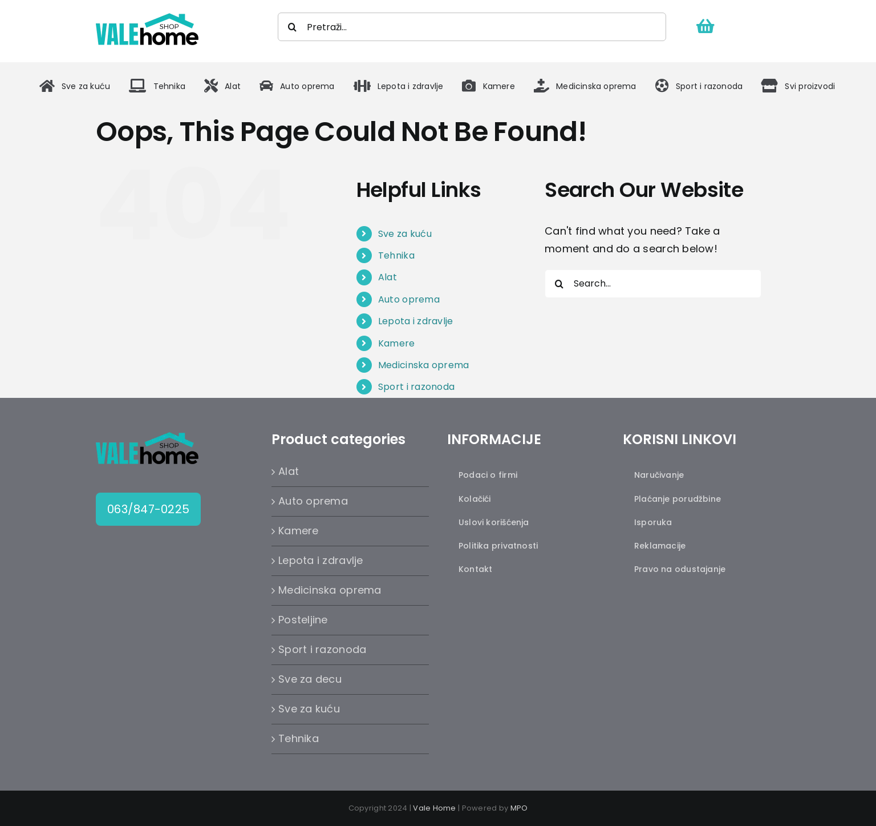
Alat (387, 277)
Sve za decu (310, 679)
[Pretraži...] (472, 27)
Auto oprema (409, 299)
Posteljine (303, 620)
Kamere (396, 343)
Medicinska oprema (423, 365)
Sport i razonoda (416, 386)
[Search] (292, 27)
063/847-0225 (148, 509)
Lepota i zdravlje (415, 321)
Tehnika (396, 255)
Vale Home (434, 808)
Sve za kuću (405, 233)
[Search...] (653, 283)
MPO (519, 808)
